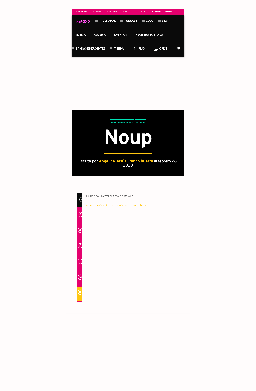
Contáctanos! (161, 11)
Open (160, 49)
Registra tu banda (149, 35)
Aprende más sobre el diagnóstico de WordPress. (116, 277)
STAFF (166, 21)
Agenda (81, 11)
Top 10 (141, 11)
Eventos (120, 35)
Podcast (130, 21)
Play (139, 49)
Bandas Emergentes (90, 49)
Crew (96, 11)
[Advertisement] (128, 84)
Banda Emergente (122, 158)
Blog (126, 11)
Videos (111, 11)
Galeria (100, 35)
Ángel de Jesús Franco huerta (126, 197)
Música (81, 35)
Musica (140, 158)
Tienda (119, 49)
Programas (107, 21)
